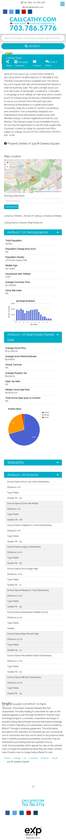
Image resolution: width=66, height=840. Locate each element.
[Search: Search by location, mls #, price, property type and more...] (33, 38)
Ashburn (45, 758)
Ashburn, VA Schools (22, 475)
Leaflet (36, 191)
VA (24, 758)
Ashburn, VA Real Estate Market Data (30, 337)
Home (7, 758)
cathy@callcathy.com (34, 7)
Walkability (15, 462)
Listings (17, 758)
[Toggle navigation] (62, 3)
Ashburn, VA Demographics (27, 232)
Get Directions (12, 207)
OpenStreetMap (46, 191)
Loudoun (33, 758)
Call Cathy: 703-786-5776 (34, 2)
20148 (55, 758)
